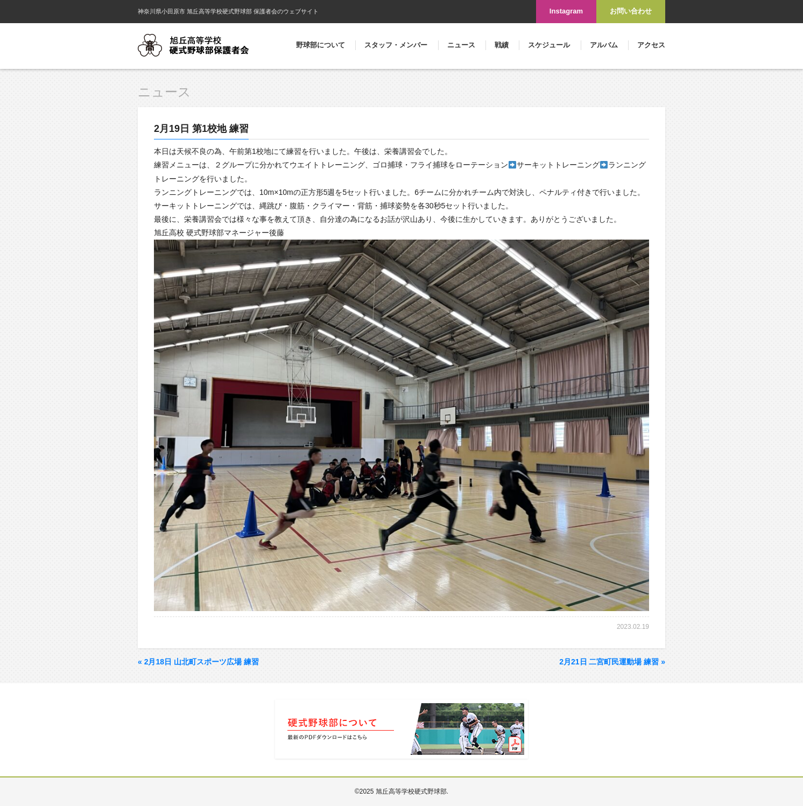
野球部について (320, 45)
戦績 (502, 45)
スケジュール (549, 45)
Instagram (566, 11)
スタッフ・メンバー (395, 45)
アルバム (604, 45)
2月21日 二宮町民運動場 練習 (612, 661)
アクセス (651, 45)
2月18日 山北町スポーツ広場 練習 (198, 661)
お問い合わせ (631, 11)
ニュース (461, 45)
